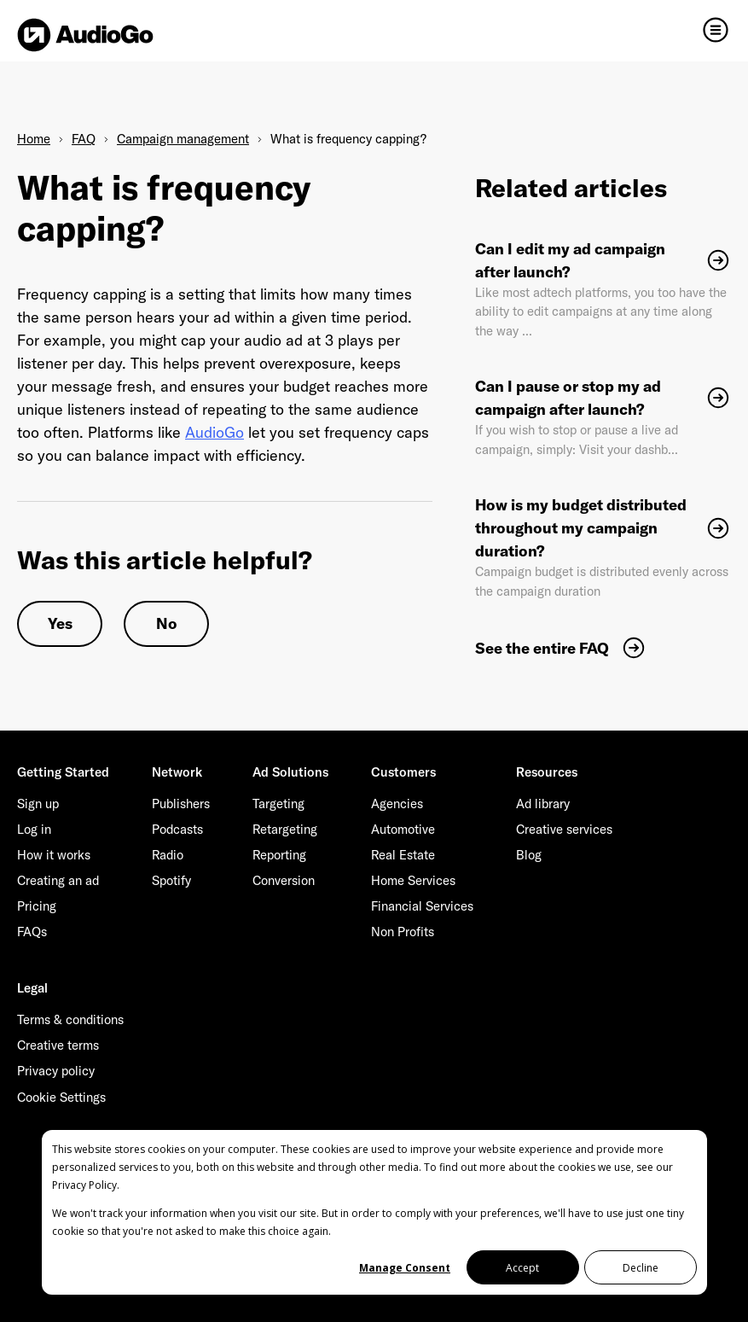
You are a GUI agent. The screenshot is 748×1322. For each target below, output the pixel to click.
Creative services (564, 829)
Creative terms (58, 1045)
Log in (34, 829)
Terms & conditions (70, 1019)
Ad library (543, 803)
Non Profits (402, 931)
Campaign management (183, 139)
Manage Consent (404, 1268)
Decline (640, 1268)
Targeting (278, 803)
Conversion (283, 880)
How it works (53, 854)
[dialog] (374, 1212)
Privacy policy (56, 1070)
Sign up (38, 803)
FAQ (84, 139)
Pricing (36, 906)
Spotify (171, 880)
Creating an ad (58, 880)
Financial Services (422, 906)
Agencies (397, 803)
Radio (167, 854)
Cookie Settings (61, 1097)
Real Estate (403, 854)
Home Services (413, 880)
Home (33, 139)
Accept (522, 1268)
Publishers (181, 803)
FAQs (32, 931)
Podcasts (177, 829)
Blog (529, 854)
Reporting (279, 854)
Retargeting (284, 829)
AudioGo (214, 432)
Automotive (403, 829)
